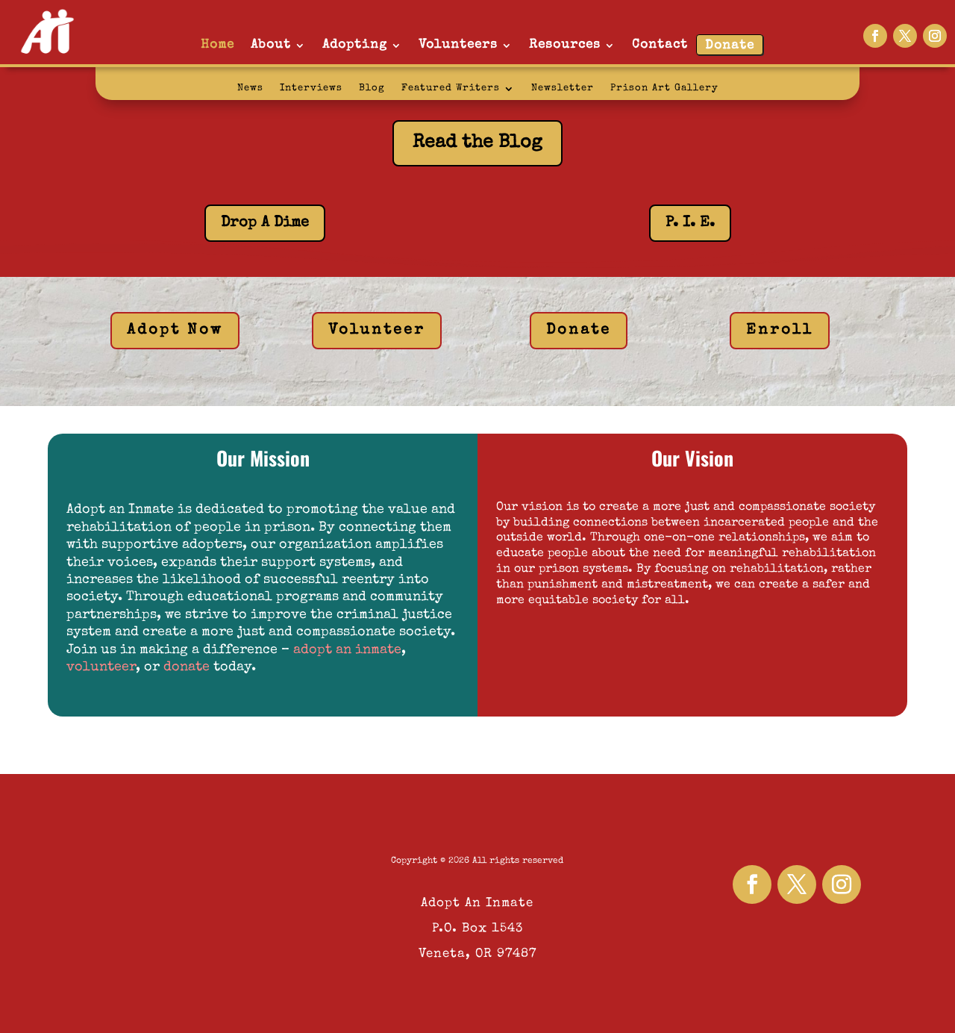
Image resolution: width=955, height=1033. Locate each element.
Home (217, 45)
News (250, 88)
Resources (565, 45)
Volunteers (458, 45)
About (271, 45)
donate (186, 667)
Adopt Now (175, 330)
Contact (660, 45)
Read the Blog (477, 143)
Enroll (779, 330)
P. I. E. (690, 223)
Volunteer (376, 330)
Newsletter (562, 88)
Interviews (311, 88)
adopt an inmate (347, 650)
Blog (372, 88)
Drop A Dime (265, 223)
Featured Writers (450, 88)
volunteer (101, 667)
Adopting (354, 45)
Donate (729, 46)
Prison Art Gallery (664, 88)
